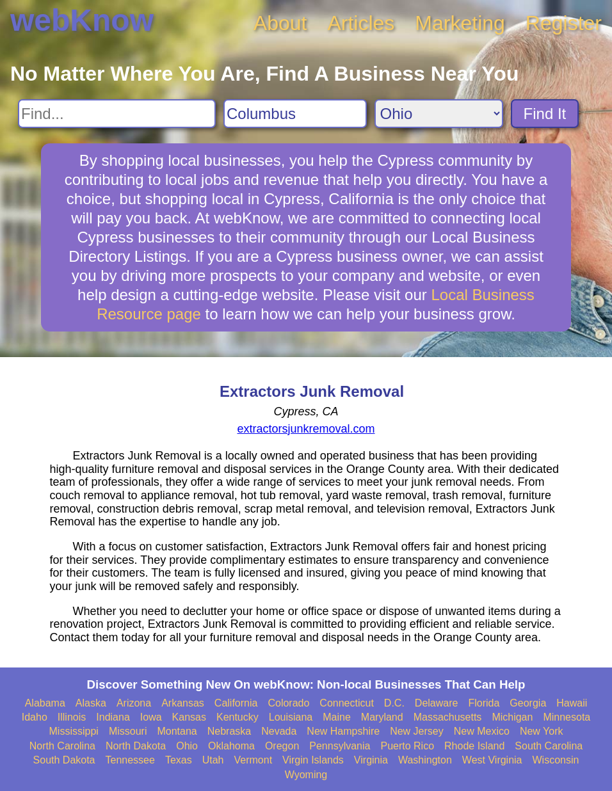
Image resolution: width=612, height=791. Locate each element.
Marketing (460, 23)
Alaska (91, 703)
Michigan (512, 717)
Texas (178, 760)
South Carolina (549, 745)
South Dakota (64, 760)
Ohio (187, 745)
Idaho (34, 717)
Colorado (288, 703)
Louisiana (291, 717)
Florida (483, 703)
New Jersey (417, 731)
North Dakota (136, 745)
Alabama (45, 703)
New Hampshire (343, 731)
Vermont (253, 760)
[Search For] (117, 113)
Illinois (72, 717)
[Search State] (438, 113)
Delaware (436, 703)
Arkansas (182, 703)
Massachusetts (448, 717)
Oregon (282, 745)
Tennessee (130, 760)
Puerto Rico (407, 745)
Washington (425, 760)
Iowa (151, 717)
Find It (545, 113)
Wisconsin (556, 760)
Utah (213, 760)
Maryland (382, 717)
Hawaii (571, 703)
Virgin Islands (313, 760)
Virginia (371, 760)
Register (564, 23)
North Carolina (62, 745)
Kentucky (237, 717)
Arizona (134, 703)
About (280, 23)
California (236, 703)
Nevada (278, 731)
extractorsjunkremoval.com (305, 428)
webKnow (82, 20)
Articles (360, 23)
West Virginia (492, 760)
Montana (177, 731)
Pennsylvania (339, 745)
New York (541, 731)
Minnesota (566, 717)
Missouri (128, 731)
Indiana (113, 717)
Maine (337, 717)
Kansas (189, 717)
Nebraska (229, 731)
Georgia (528, 703)
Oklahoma (231, 745)
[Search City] (295, 113)
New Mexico (482, 731)
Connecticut (346, 703)
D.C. (394, 703)
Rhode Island (474, 745)
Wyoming (306, 774)
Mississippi (74, 731)
